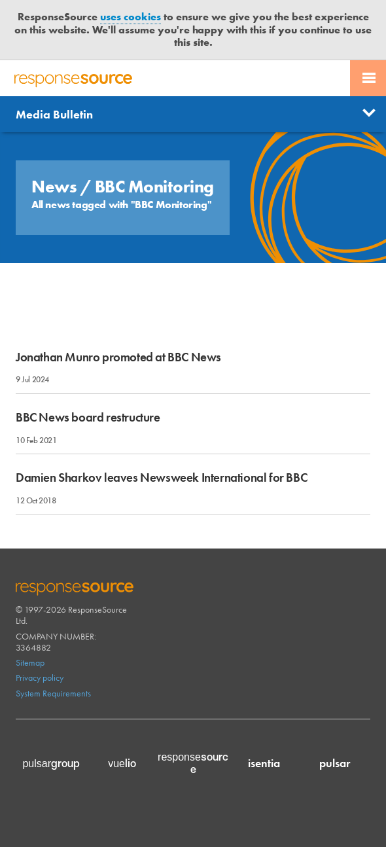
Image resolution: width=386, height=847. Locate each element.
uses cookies (130, 17)
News (55, 186)
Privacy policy (39, 677)
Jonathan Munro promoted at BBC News (118, 357)
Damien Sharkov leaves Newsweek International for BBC (161, 477)
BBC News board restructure (88, 417)
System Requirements (53, 693)
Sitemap (30, 662)
